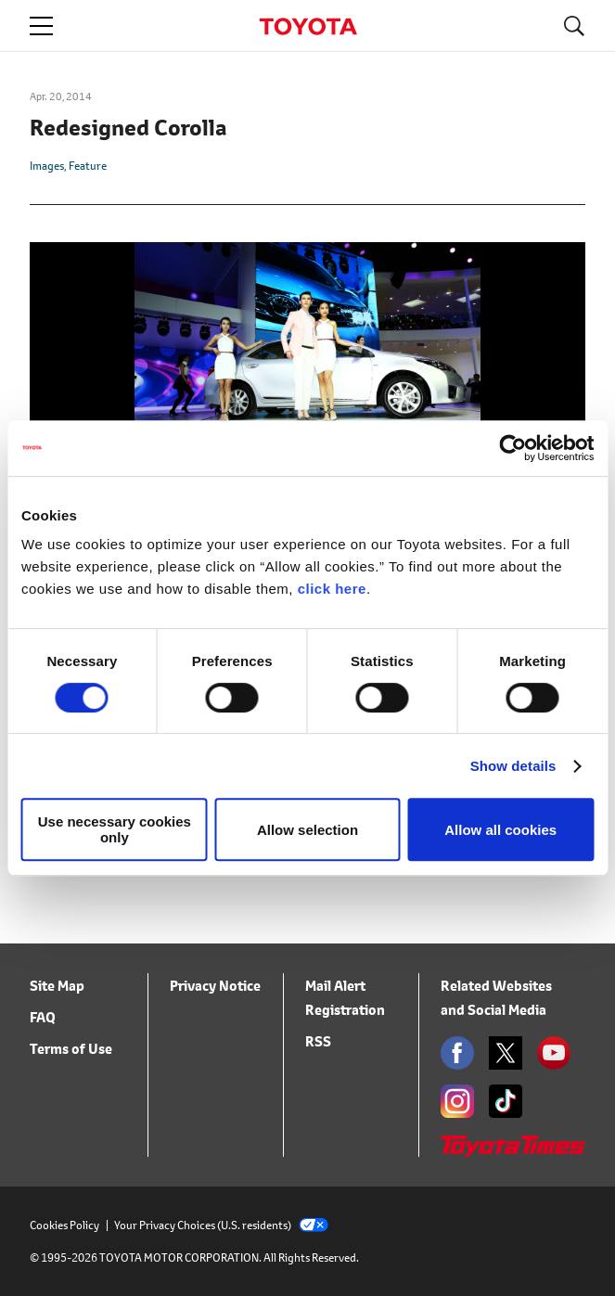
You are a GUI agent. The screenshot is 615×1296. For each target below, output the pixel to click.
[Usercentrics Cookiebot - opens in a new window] (512, 448)
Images (47, 165)
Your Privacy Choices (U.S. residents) (221, 1225)
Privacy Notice (215, 985)
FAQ (43, 1017)
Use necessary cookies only (114, 829)
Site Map (57, 985)
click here (332, 589)
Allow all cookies (500, 830)
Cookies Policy (64, 1225)
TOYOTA (308, 26)
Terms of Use (71, 1049)
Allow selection (307, 830)
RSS (318, 1041)
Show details (513, 766)
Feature (88, 165)
